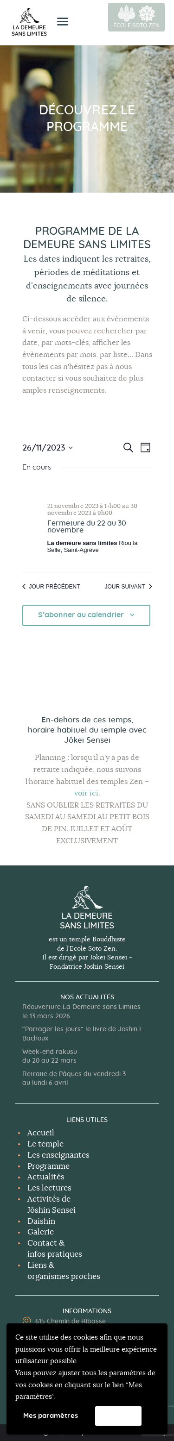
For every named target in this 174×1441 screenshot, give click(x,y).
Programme (48, 1166)
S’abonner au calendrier (81, 615)
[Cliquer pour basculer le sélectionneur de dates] (47, 447)
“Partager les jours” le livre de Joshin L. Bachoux (83, 1034)
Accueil (40, 1133)
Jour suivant (128, 586)
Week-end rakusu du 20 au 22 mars (49, 1057)
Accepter (118, 1416)
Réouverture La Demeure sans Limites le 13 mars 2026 (81, 1012)
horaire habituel (57, 730)
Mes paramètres (50, 1415)
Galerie (40, 1232)
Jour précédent (51, 586)
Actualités (45, 1177)
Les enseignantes (58, 1155)
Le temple (45, 1144)
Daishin (41, 1221)
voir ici (86, 793)
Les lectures (49, 1188)
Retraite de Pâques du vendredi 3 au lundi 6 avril (74, 1079)
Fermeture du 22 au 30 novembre (86, 527)
